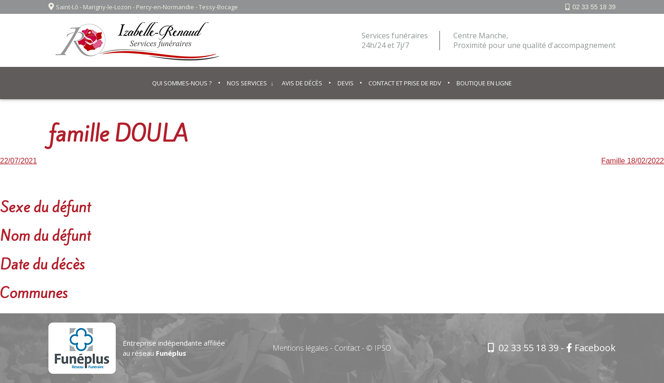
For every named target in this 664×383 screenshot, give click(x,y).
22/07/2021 (18, 161)
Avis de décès (302, 83)
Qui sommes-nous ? (182, 83)
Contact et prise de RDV (404, 83)
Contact (347, 348)
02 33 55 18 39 (594, 7)
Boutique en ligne (484, 83)
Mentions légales (300, 348)
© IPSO (378, 348)
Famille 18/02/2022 (632, 161)
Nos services (247, 83)
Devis (346, 83)
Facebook (591, 347)
